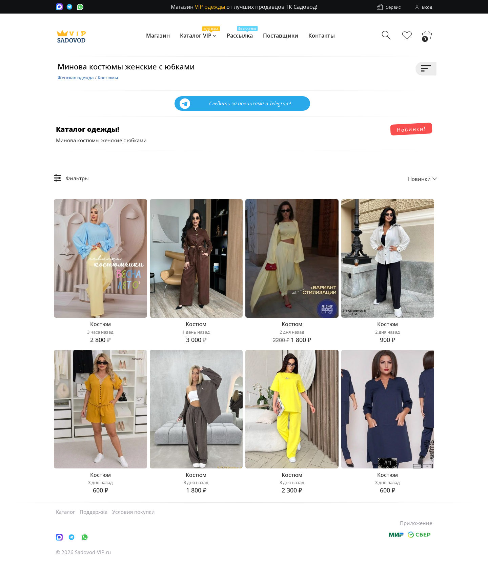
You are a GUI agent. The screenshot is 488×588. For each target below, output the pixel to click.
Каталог (65, 536)
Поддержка (93, 536)
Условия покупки (133, 536)
